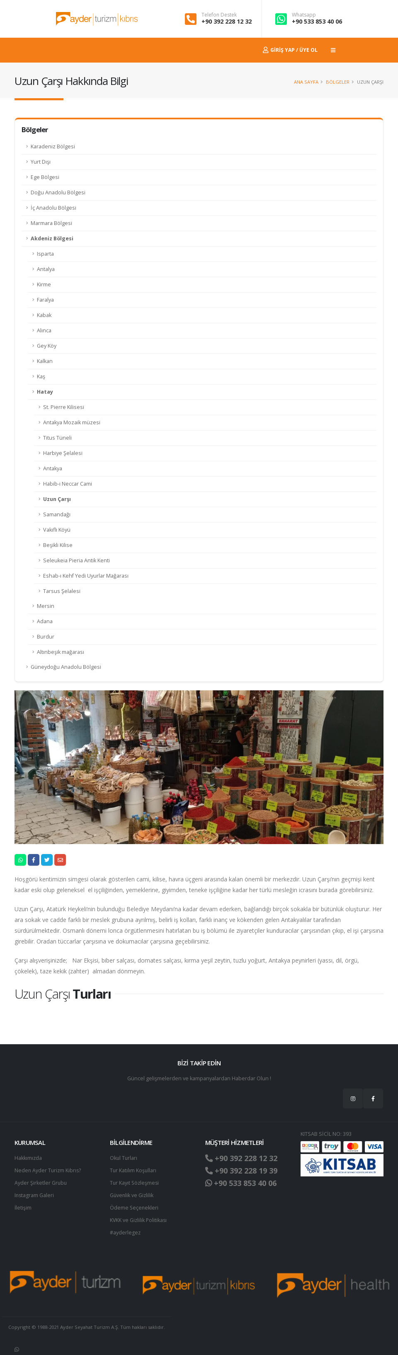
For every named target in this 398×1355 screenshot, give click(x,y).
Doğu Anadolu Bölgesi (58, 192)
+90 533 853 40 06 (317, 21)
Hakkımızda (28, 1157)
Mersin (45, 606)
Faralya (45, 299)
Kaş (41, 376)
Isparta (45, 253)
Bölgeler (337, 82)
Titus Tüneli (57, 437)
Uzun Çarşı (57, 499)
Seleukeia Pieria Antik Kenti (76, 560)
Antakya (52, 468)
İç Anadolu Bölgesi (53, 207)
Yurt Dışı (41, 161)
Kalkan (45, 361)
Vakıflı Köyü (56, 529)
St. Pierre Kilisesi (63, 407)
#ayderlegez (125, 1232)
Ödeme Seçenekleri (134, 1207)
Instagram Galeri (35, 1195)
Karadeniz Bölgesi (53, 146)
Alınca (44, 330)
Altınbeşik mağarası (60, 652)
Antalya (46, 269)
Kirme (44, 284)
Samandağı (56, 514)
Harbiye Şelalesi (63, 453)
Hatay (45, 391)
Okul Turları (124, 1157)
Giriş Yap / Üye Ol (290, 49)
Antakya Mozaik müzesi (71, 422)
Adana (45, 621)
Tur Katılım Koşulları (133, 1170)
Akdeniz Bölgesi (52, 238)
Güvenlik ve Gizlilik (132, 1195)
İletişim (23, 1207)
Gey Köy (46, 345)
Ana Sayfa (306, 82)
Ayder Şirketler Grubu (41, 1182)
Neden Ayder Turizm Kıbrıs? (49, 1170)
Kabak (44, 315)
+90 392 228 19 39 (244, 1170)
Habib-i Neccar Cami (67, 483)
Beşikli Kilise (58, 545)
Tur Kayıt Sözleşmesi (135, 1182)
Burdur (45, 636)
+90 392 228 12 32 (226, 21)
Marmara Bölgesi (51, 223)
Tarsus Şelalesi (61, 591)
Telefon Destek (219, 15)
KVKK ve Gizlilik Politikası (139, 1220)
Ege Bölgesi (45, 177)
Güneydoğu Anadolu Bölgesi (66, 666)
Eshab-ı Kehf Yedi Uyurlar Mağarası (86, 575)
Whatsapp (304, 15)
